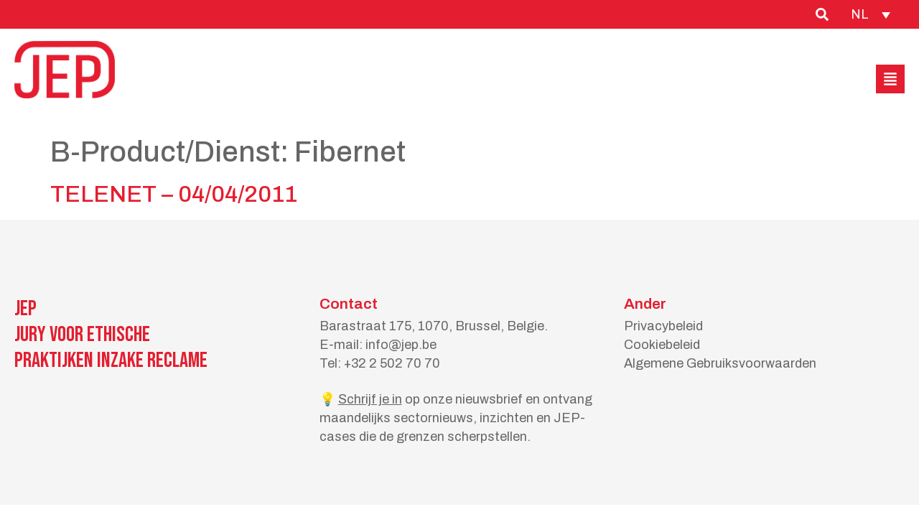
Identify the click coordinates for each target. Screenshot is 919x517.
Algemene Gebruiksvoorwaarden (720, 363)
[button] (890, 79)
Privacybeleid (663, 326)
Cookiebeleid (662, 344)
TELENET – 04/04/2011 (173, 194)
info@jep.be (401, 344)
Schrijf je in (370, 399)
